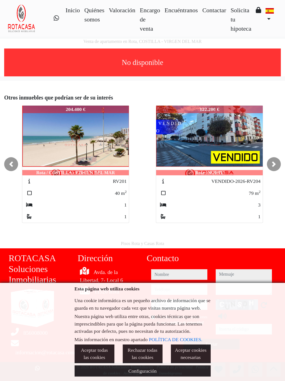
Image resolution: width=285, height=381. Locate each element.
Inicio (73, 10)
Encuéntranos (181, 10)
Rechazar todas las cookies (143, 353)
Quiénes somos (94, 15)
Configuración (142, 371)
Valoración (122, 10)
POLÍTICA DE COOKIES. (175, 339)
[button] (11, 164)
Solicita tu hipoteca (240, 19)
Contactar (214, 10)
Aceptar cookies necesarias (191, 353)
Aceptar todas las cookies (94, 353)
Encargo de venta (150, 19)
